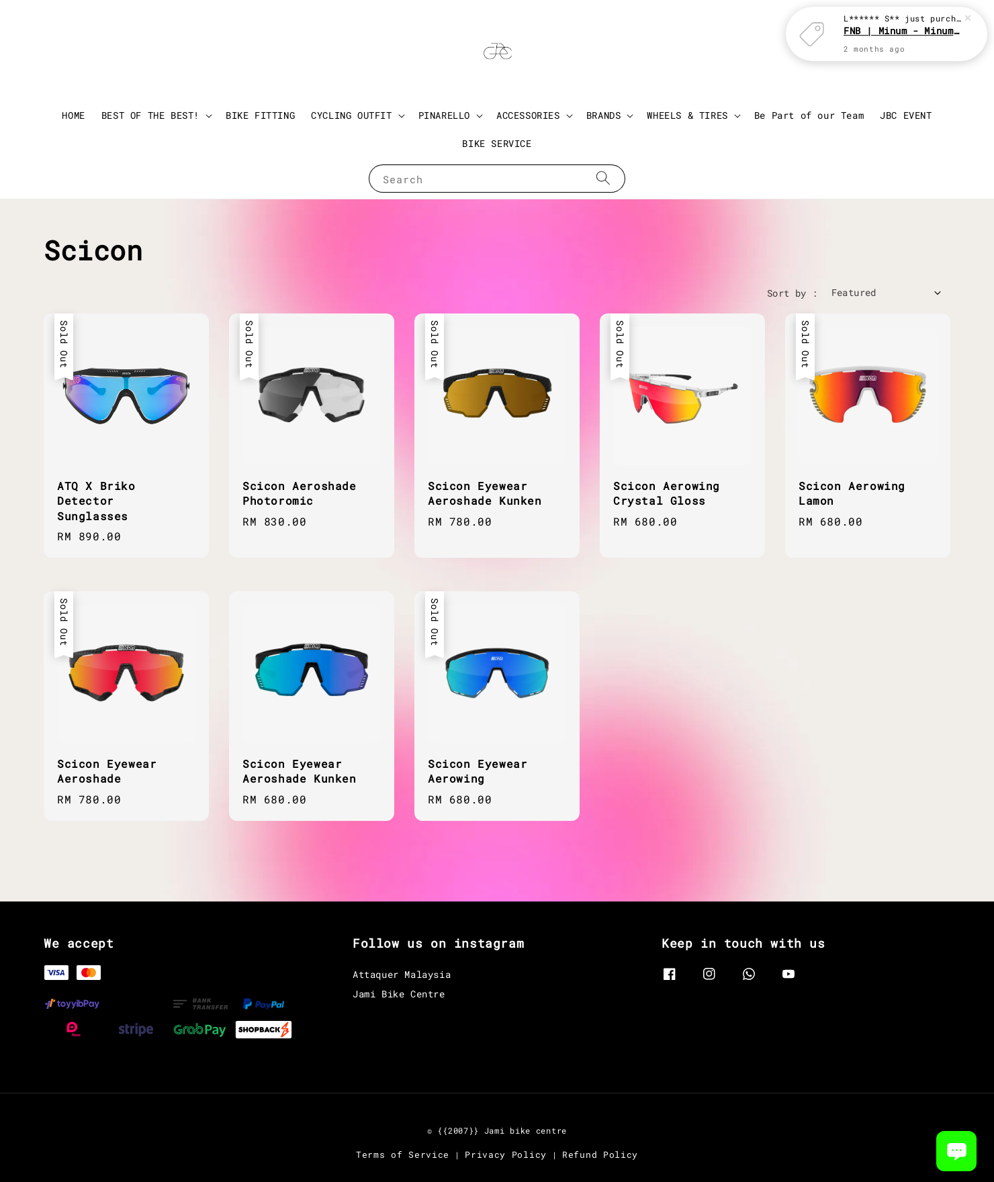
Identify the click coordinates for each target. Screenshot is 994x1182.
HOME (73, 115)
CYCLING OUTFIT (351, 115)
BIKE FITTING (260, 115)
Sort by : (792, 293)
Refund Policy (600, 1154)
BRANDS (603, 115)
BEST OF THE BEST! (150, 115)
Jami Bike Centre (399, 993)
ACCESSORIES (528, 115)
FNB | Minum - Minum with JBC (903, 30)
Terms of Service (402, 1154)
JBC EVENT (906, 115)
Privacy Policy (506, 1154)
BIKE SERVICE (496, 143)
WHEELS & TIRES (687, 115)
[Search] (603, 178)
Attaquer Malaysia (402, 975)
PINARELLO (444, 115)
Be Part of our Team (809, 115)
